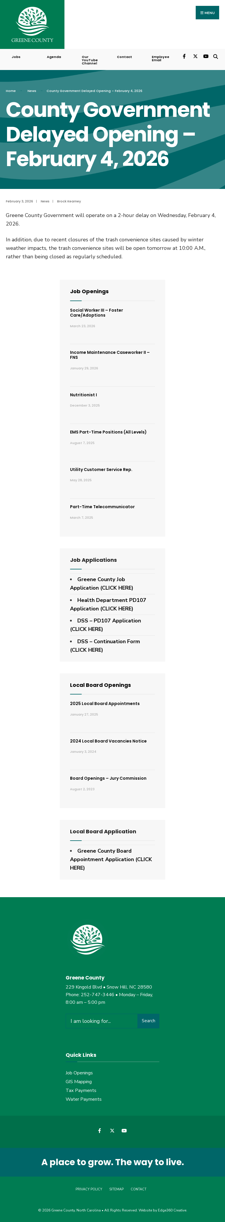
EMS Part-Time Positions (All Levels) (108, 432)
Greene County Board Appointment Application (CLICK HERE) (111, 859)
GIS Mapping (79, 1081)
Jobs (16, 56)
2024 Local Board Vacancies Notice (108, 741)
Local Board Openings (100, 685)
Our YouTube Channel (90, 60)
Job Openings (89, 291)
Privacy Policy (89, 1189)
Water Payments (84, 1099)
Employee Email (160, 58)
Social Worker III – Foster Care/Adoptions (96, 312)
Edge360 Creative (172, 1210)
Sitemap (116, 1189)
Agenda (54, 56)
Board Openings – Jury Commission (108, 778)
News (32, 90)
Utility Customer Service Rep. (101, 469)
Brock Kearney (69, 201)
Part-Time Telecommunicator (102, 507)
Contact (124, 56)
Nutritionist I (83, 395)
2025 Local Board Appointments (105, 703)
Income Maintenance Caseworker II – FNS (110, 354)
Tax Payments (81, 1090)
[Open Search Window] (215, 56)
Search (148, 1021)
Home (11, 90)
